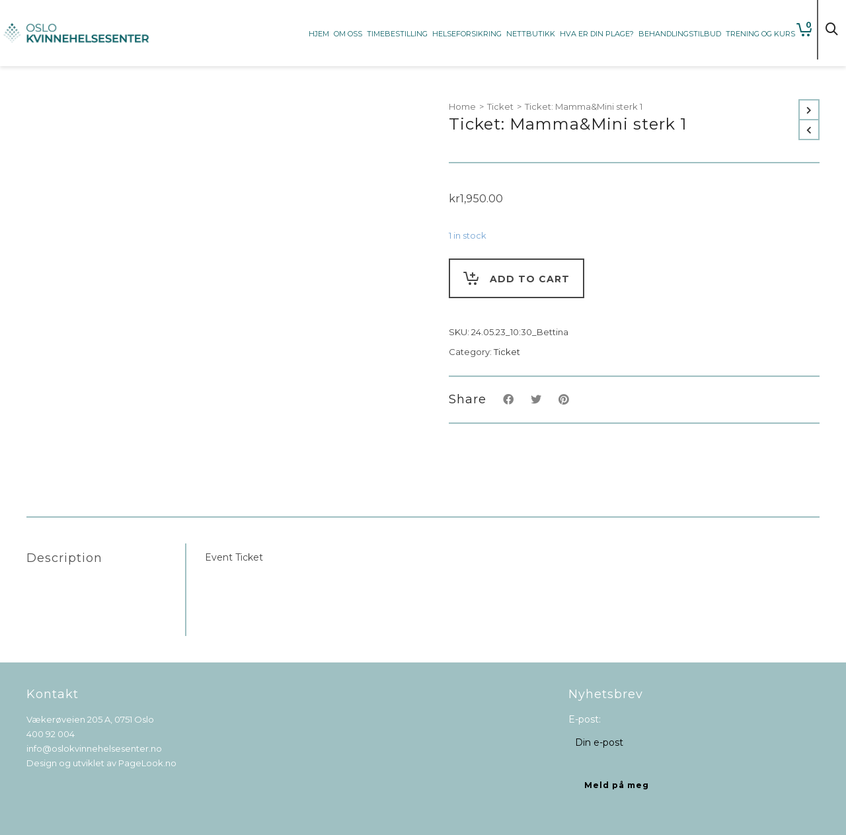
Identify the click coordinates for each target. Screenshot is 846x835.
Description (64, 558)
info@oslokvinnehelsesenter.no (94, 748)
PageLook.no (147, 763)
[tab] (105, 558)
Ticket (500, 106)
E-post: (584, 719)
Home (462, 106)
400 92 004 (50, 734)
